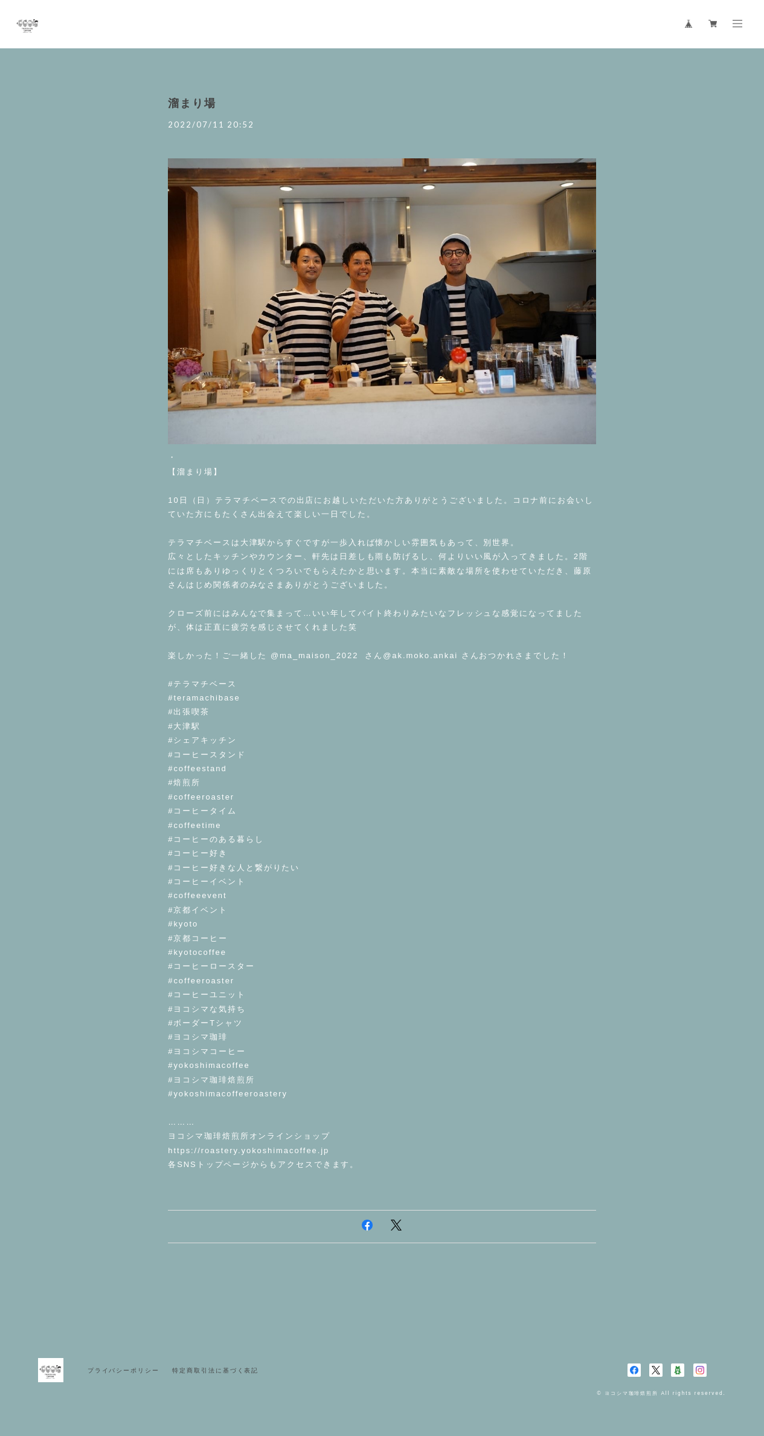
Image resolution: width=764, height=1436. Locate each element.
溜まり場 (192, 103)
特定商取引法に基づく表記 (215, 1370)
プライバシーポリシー (123, 1370)
